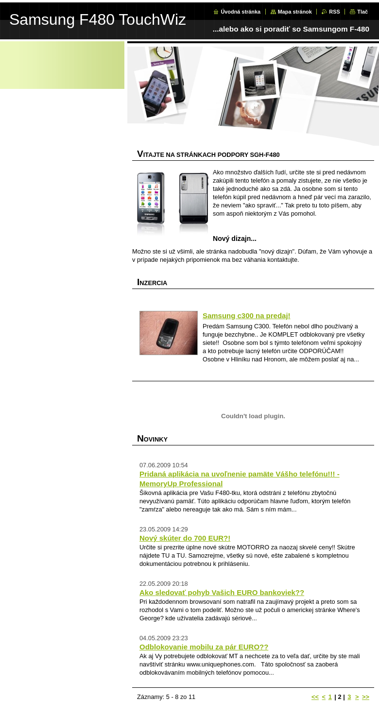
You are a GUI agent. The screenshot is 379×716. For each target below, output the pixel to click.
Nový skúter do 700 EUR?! (184, 538)
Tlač (362, 12)
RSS (334, 12)
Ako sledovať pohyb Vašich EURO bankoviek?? (221, 592)
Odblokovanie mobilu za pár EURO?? (203, 647)
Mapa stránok (295, 12)
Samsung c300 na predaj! (247, 315)
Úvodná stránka (240, 12)
